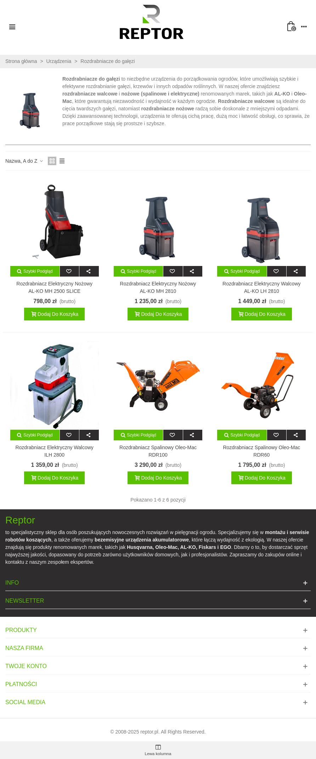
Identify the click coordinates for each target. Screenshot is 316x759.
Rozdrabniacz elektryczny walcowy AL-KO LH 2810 (261, 287)
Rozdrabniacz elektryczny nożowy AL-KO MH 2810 (158, 287)
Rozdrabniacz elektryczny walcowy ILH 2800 (54, 451)
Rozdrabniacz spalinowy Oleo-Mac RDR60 (261, 451)
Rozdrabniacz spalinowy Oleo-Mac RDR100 (158, 451)
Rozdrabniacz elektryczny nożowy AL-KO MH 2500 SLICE (54, 287)
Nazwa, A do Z (24, 161)
